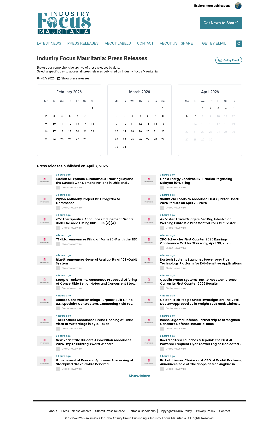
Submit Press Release (110, 411)
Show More (139, 376)
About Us (169, 43)
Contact (145, 43)
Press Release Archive (76, 411)
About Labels (118, 43)
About (53, 411)
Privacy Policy (205, 411)
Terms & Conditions (142, 411)
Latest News (49, 43)
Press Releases (82, 43)
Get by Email (228, 60)
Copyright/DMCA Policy (176, 411)
